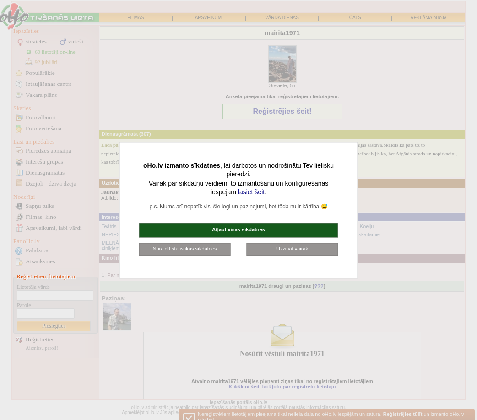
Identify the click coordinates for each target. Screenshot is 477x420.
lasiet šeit (251, 192)
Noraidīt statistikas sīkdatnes (185, 248)
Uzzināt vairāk (292, 248)
